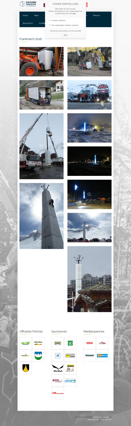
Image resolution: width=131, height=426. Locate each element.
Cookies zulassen (57, 20)
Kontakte (42, 23)
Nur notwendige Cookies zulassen (64, 25)
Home (25, 15)
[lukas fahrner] (106, 420)
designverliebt (93, 420)
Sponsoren (27, 23)
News (36, 15)
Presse (96, 15)
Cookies (106, 417)
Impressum (97, 417)
